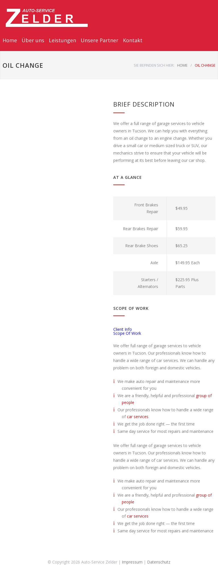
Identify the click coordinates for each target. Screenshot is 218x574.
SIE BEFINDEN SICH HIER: (154, 65)
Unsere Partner (99, 40)
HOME (182, 65)
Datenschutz (158, 562)
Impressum (132, 562)
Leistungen (62, 40)
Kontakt (132, 40)
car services (137, 416)
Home (10, 40)
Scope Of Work (127, 333)
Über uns (33, 40)
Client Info (122, 329)
